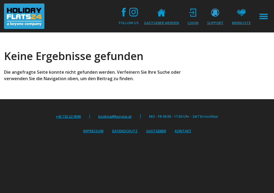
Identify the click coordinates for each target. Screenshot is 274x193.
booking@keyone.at (115, 116)
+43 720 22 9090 (68, 116)
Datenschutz (125, 130)
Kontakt (183, 130)
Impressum (93, 130)
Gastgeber (156, 130)
